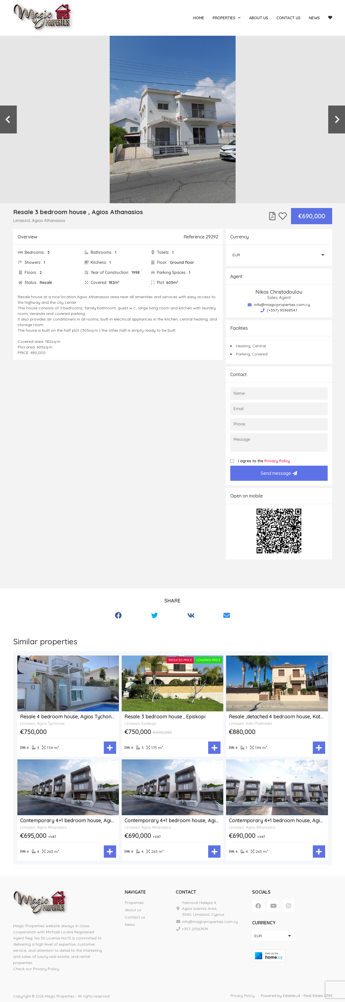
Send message (279, 473)
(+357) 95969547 (278, 310)
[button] (279, 255)
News (314, 17)
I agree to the (264, 461)
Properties (227, 18)
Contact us (288, 17)
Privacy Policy (277, 460)
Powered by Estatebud (280, 995)
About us (258, 17)
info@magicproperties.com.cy (279, 304)
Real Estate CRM (318, 995)
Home (198, 17)
